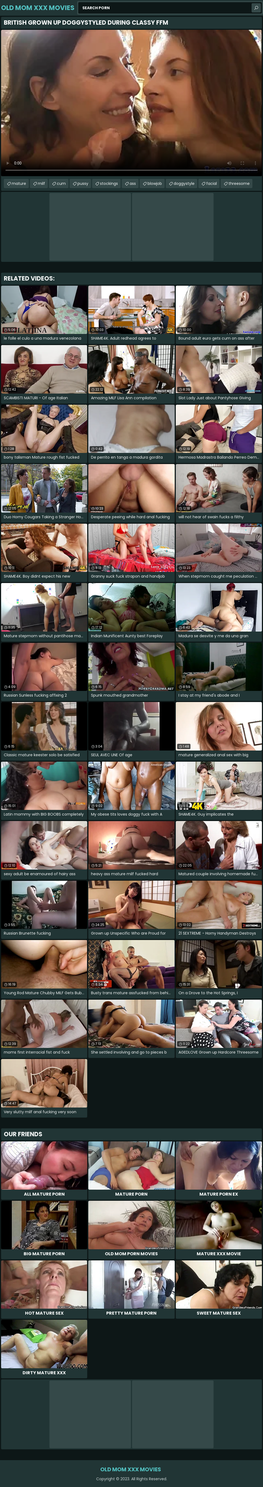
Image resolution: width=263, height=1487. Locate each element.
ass (133, 183)
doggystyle (184, 183)
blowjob (155, 183)
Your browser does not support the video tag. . (131, 103)
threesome (239, 183)
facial (211, 183)
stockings (109, 183)
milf (41, 183)
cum (61, 183)
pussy (82, 183)
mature (19, 183)
